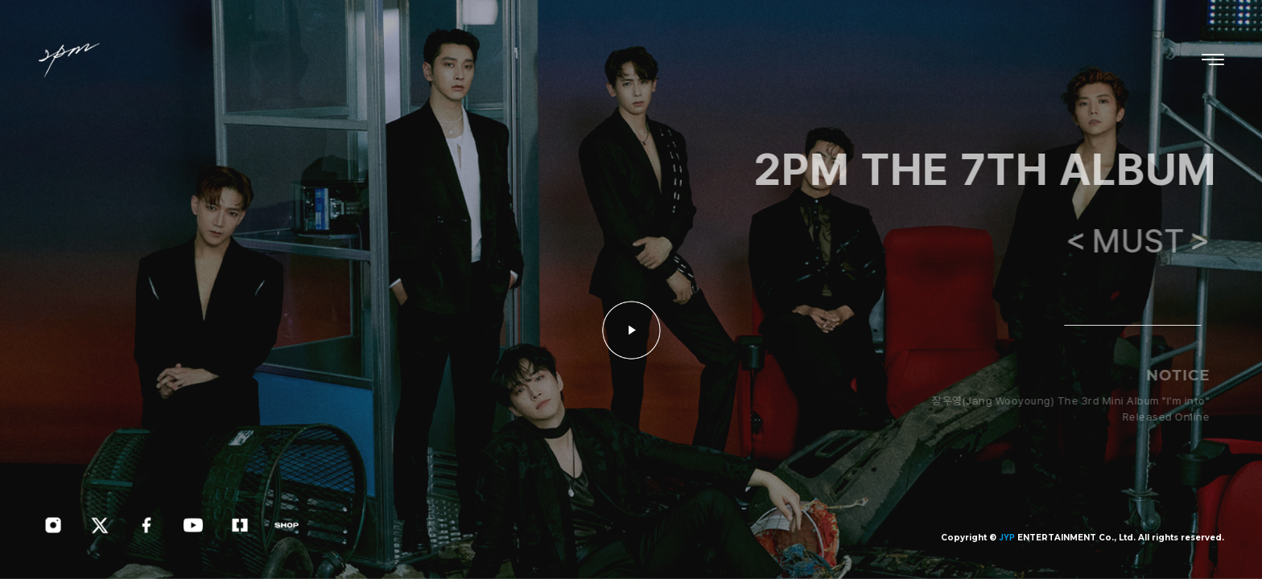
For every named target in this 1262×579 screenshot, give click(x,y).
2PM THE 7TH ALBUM (988, 169)
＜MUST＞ (1144, 241)
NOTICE (1182, 375)
